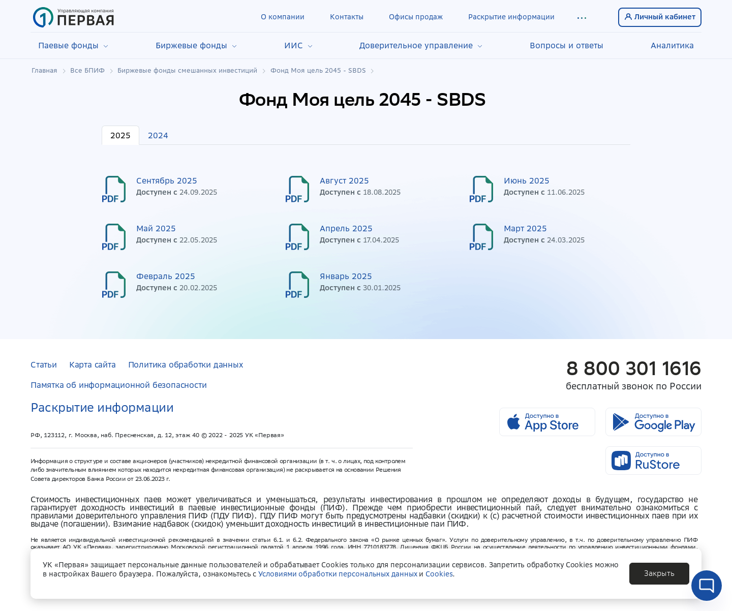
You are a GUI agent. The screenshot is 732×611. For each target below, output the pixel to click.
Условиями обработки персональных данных (337, 573)
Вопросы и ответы (566, 45)
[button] (581, 17)
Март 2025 (525, 228)
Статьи (43, 364)
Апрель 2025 (346, 228)
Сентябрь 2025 (166, 180)
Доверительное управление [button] (420, 45)
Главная (44, 71)
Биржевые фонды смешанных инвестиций (187, 71)
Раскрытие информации (511, 16)
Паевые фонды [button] (73, 45)
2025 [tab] (120, 135)
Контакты (346, 16)
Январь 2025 (346, 276)
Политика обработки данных (185, 364)
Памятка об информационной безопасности (118, 385)
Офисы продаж (416, 16)
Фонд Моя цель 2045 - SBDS (318, 71)
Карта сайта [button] (92, 364)
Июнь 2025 (527, 180)
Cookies (438, 573)
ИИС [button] (298, 45)
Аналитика (672, 45)
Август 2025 (344, 180)
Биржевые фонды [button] (196, 45)
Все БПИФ (87, 71)
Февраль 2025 (165, 276)
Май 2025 (156, 228)
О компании (282, 16)
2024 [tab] (158, 135)
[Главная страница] (73, 17)
